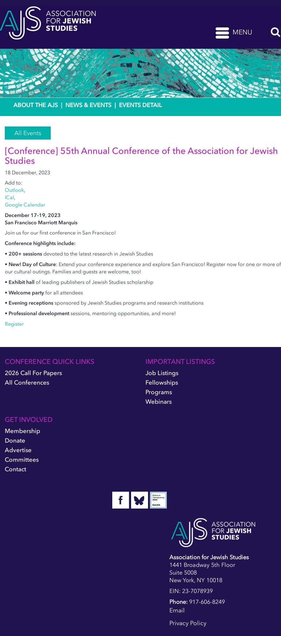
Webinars (158, 401)
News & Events (88, 105)
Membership (22, 431)
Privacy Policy (187, 623)
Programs (158, 392)
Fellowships (161, 382)
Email (177, 610)
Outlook (14, 190)
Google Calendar (25, 204)
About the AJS (35, 105)
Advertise (18, 450)
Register (14, 324)
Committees (22, 459)
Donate (15, 440)
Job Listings (161, 373)
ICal (9, 197)
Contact (15, 469)
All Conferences (27, 382)
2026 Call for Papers (33, 373)
